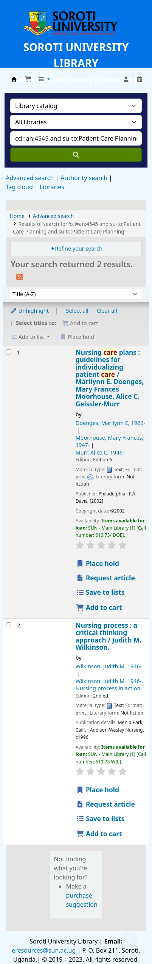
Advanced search (30, 178)
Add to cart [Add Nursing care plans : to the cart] (99, 607)
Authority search (83, 178)
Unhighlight (29, 310)
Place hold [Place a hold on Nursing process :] (97, 789)
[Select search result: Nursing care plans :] (8, 352)
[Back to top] (129, 941)
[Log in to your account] (125, 79)
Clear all (107, 310)
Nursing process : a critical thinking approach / (108, 636)
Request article (105, 578)
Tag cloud (19, 187)
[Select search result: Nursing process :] (8, 624)
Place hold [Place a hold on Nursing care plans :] (97, 563)
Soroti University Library (14, 79)
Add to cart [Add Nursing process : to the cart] (99, 833)
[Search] (76, 154)
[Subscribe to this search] (20, 276)
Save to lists (100, 592)
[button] (28, 79)
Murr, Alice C (100, 452)
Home (17, 215)
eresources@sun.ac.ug (44, 950)
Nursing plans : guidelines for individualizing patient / (110, 378)
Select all (77, 310)
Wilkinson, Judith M (109, 666)
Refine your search (78, 248)
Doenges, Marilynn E (110, 422)
